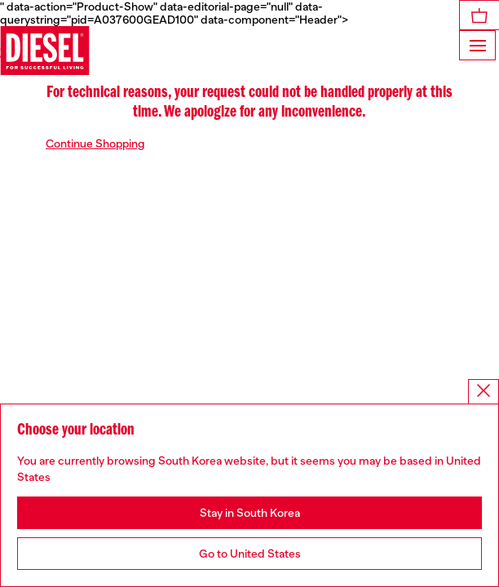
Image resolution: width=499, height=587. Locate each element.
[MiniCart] (479, 15)
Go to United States (250, 553)
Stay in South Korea (250, 512)
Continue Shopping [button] (95, 143)
